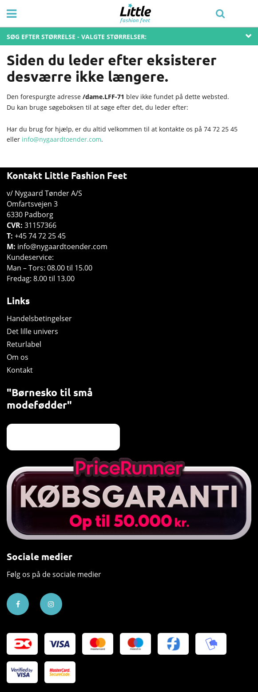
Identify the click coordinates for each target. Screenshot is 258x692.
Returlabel (24, 344)
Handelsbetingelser (39, 318)
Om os (17, 357)
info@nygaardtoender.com (61, 139)
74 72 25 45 (221, 129)
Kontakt (20, 370)
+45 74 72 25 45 (40, 236)
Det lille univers (32, 331)
